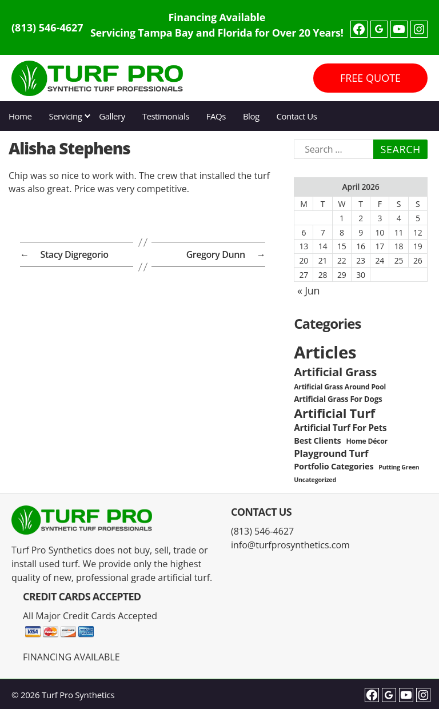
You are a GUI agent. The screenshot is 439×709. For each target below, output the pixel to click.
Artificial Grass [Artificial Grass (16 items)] (335, 372)
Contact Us (297, 116)
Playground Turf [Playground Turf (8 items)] (331, 453)
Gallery (112, 116)
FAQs (216, 116)
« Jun (308, 290)
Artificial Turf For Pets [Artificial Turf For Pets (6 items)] (340, 428)
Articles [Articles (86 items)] (325, 352)
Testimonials (165, 116)
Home (20, 116)
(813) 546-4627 (47, 27)
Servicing (65, 116)
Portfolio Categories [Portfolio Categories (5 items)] (333, 466)
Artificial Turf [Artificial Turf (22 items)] (334, 413)
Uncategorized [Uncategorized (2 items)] (315, 480)
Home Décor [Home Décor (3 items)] (367, 441)
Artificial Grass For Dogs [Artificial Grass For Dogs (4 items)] (338, 399)
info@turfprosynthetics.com (290, 545)
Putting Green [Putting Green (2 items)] (398, 467)
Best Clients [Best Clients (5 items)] (317, 440)
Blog (251, 116)
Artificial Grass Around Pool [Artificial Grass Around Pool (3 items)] (340, 387)
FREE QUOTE (370, 78)
